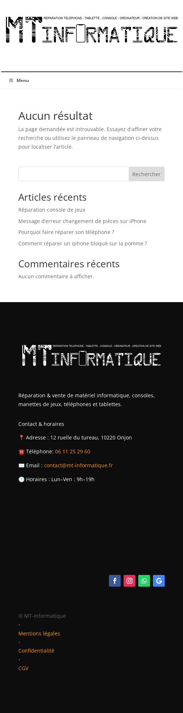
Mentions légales (39, 633)
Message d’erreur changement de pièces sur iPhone (82, 221)
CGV (23, 668)
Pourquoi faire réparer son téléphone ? (66, 232)
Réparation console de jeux (51, 209)
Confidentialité (36, 650)
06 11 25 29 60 (72, 451)
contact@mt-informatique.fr (78, 465)
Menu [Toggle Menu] (18, 80)
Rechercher (146, 174)
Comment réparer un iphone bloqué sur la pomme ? (82, 243)
